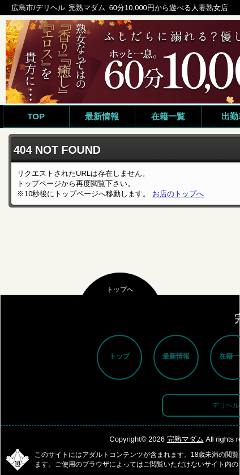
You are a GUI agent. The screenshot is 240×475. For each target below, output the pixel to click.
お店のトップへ (178, 193)
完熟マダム (185, 439)
